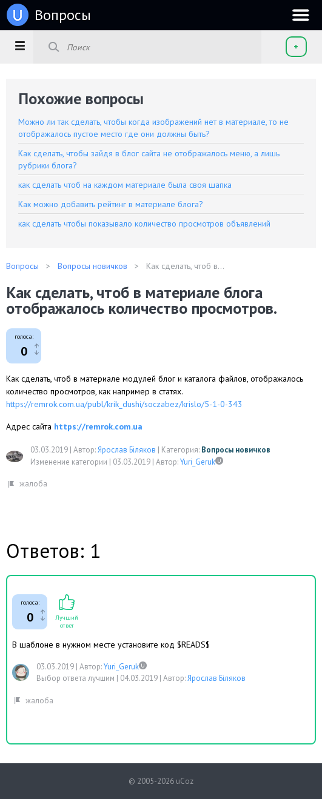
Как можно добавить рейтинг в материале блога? (110, 204)
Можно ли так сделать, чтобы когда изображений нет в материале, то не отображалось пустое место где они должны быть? (153, 127)
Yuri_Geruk (197, 462)
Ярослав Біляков (127, 450)
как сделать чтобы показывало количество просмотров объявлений (144, 223)
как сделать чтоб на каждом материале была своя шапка (125, 184)
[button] (19, 45)
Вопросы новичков (235, 450)
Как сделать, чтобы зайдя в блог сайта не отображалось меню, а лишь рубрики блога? (149, 159)
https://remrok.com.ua (98, 426)
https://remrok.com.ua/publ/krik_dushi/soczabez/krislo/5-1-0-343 (124, 404)
